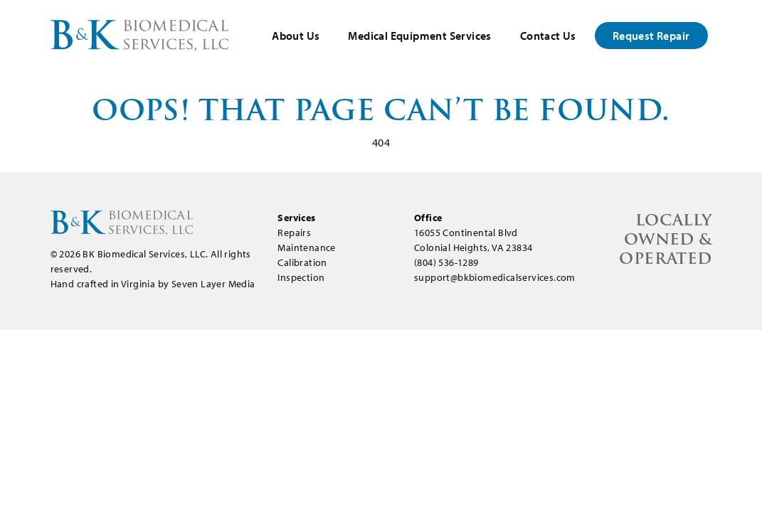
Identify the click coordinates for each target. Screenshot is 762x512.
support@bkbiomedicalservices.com (495, 277)
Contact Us (548, 35)
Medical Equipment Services (419, 35)
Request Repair (651, 35)
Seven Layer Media (213, 283)
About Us (295, 35)
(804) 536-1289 (446, 262)
